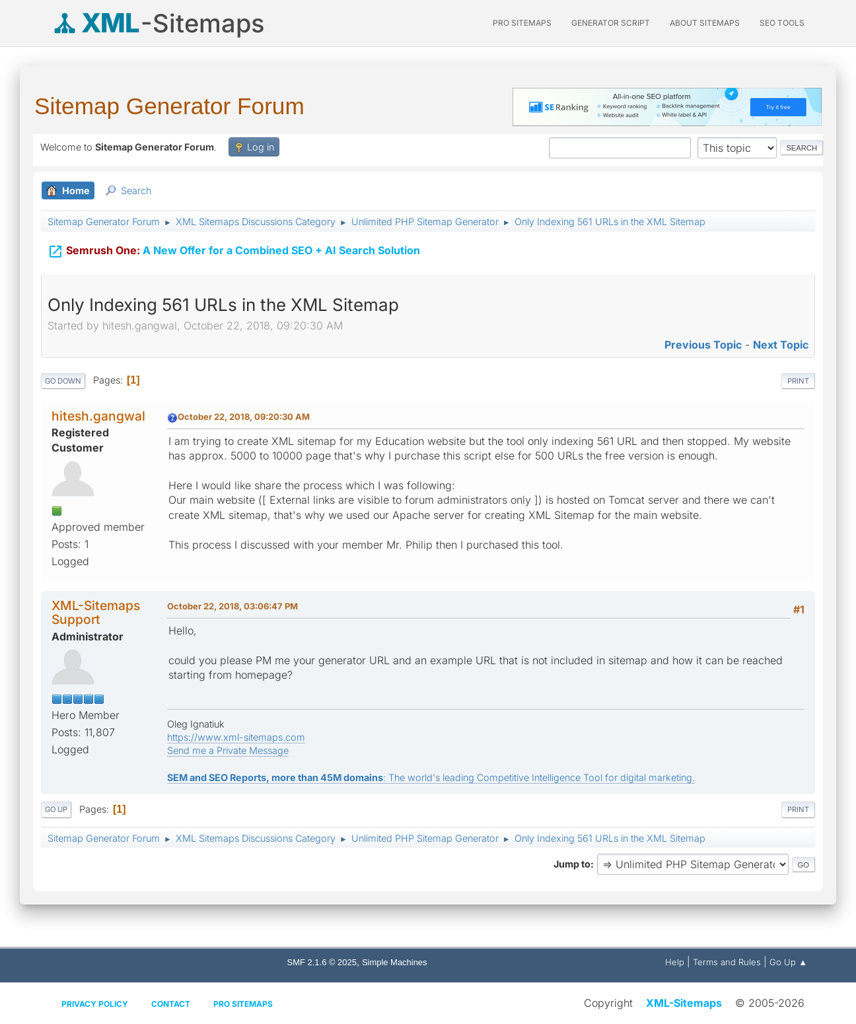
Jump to (571, 864)
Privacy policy (94, 1004)
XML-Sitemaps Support (96, 612)
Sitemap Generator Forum (169, 106)
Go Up (56, 809)
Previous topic (703, 344)
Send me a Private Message (228, 750)
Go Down (63, 381)
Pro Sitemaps (243, 1004)
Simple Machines (394, 962)
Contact (170, 1004)
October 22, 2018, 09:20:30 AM (244, 416)
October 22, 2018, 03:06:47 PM (232, 606)
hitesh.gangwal (98, 416)
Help (674, 962)
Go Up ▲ (788, 962)
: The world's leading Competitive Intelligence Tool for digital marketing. (431, 777)
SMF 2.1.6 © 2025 (322, 962)
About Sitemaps (705, 23)
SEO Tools (782, 23)
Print (798, 381)
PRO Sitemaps (522, 23)
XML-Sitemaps (684, 1002)
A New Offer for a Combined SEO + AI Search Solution (234, 249)
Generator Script (610, 23)
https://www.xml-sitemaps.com (236, 737)
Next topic (780, 344)
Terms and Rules (727, 962)
